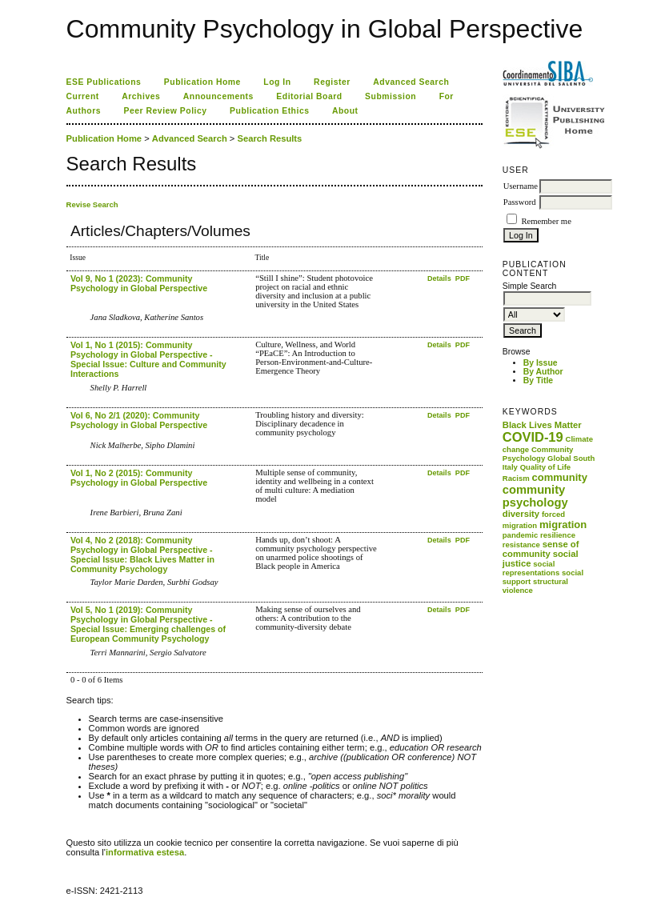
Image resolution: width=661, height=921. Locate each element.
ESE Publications (104, 82)
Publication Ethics (269, 110)
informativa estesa (145, 852)
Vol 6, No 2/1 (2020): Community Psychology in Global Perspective (138, 420)
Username (520, 186)
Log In (276, 82)
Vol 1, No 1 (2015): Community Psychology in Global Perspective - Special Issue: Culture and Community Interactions (148, 359)
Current (82, 96)
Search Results (269, 138)
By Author (543, 371)
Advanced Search (411, 82)
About (345, 110)
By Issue (540, 362)
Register (332, 82)
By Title (538, 380)
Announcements (218, 96)
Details (440, 278)
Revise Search (92, 204)
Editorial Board (309, 96)
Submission (390, 96)
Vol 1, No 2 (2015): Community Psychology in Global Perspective (138, 477)
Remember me (546, 221)
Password (519, 202)
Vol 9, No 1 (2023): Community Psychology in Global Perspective (138, 283)
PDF (462, 278)
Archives (141, 96)
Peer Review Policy (165, 110)
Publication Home (202, 82)
